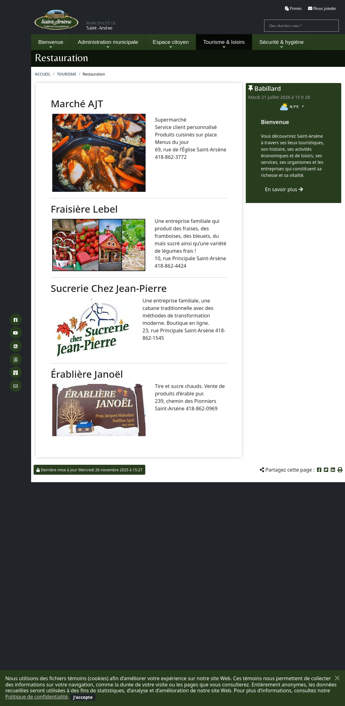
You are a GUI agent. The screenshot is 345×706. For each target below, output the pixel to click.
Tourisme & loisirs (224, 44)
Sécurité (281, 44)
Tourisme (66, 74)
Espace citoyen (171, 44)
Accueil (42, 74)
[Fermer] (337, 678)
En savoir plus (284, 189)
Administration (108, 44)
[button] (340, 469)
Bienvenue (50, 44)
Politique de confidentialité (36, 696)
